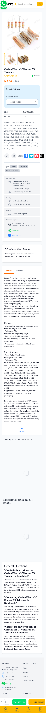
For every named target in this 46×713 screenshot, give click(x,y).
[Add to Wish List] (6, 155)
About (25, 668)
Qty (2, 702)
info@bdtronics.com (11, 673)
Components (23, 167)
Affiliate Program (28, 680)
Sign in (12, 256)
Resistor (13, 167)
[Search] (40, 4)
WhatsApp (8, 683)
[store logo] (7, 4)
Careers (25, 676)
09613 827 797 (9, 680)
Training (25, 672)
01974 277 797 (9, 676)
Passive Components (12, 171)
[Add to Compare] (13, 155)
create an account (24, 256)
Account (28, 709)
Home (6, 709)
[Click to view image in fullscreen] (22, 32)
